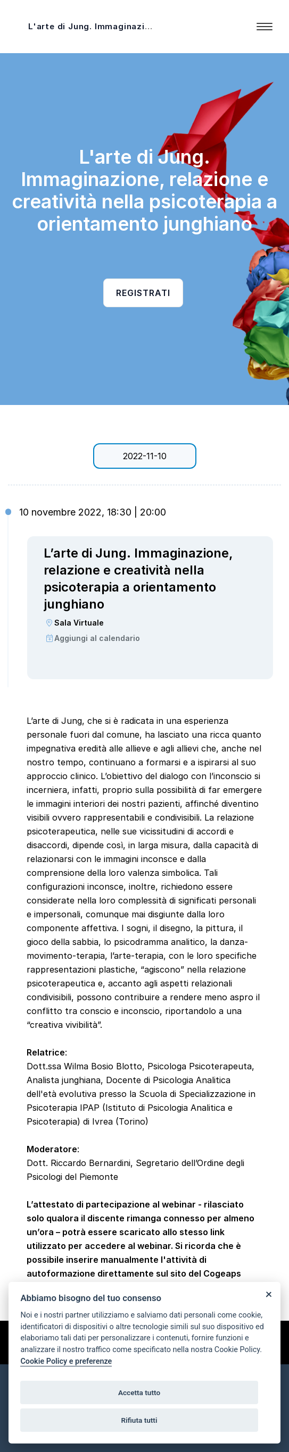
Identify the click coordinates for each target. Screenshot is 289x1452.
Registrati (143, 293)
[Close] (268, 1294)
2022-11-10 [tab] (145, 456)
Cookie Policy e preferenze (66, 1361)
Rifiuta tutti (139, 1420)
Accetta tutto (139, 1392)
